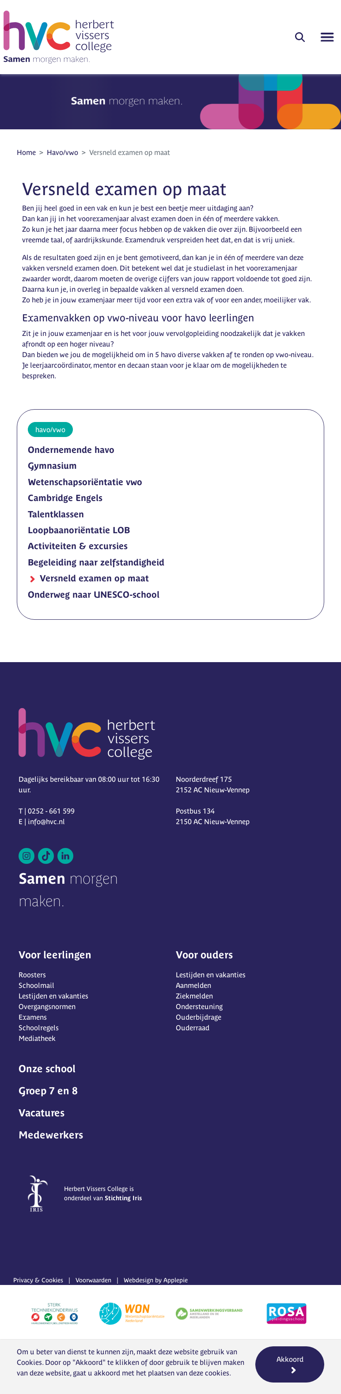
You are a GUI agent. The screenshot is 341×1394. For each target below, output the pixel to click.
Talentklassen (56, 514)
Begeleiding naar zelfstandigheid (96, 562)
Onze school (47, 1068)
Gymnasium (52, 465)
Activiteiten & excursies (78, 546)
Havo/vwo (62, 152)
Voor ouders (204, 955)
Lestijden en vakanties (53, 996)
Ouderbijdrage (198, 1017)
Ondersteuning (199, 1006)
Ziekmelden (194, 996)
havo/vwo (50, 429)
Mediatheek (37, 1038)
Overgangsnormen (47, 1006)
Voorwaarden (93, 1280)
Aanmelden (193, 985)
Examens (33, 1017)
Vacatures (41, 1113)
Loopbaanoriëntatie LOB (79, 530)
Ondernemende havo (71, 450)
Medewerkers (51, 1135)
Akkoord (290, 1359)
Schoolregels (39, 1028)
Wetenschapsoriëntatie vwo (85, 482)
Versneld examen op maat (93, 578)
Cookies (29, 1362)
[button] (300, 37)
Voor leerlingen (55, 955)
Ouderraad (192, 1028)
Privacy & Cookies (38, 1280)
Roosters (32, 975)
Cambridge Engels (65, 498)
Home (26, 152)
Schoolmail (36, 985)
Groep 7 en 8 (48, 1090)
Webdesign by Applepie (156, 1280)
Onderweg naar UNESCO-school (93, 594)
